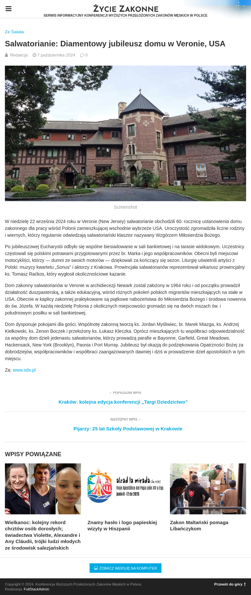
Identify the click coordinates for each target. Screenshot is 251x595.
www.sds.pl (24, 370)
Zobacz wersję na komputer (125, 568)
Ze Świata (14, 31)
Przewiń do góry (230, 584)
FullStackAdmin (36, 589)
